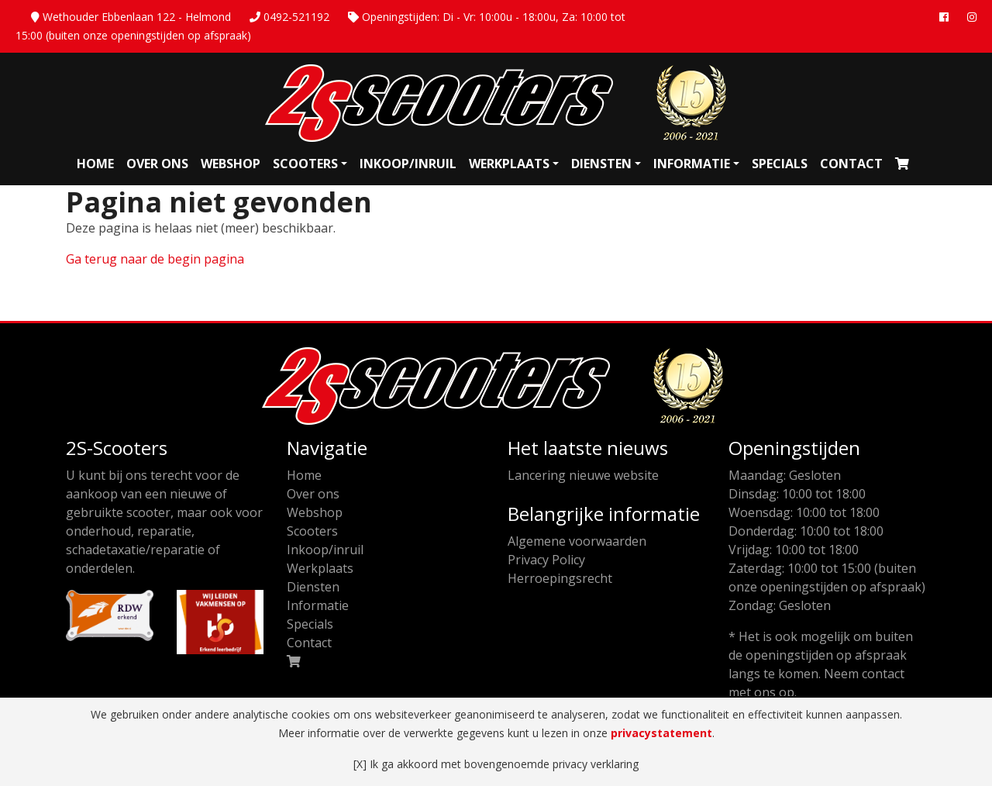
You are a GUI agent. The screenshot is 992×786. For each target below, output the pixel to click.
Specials (780, 163)
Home (95, 163)
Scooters (305, 163)
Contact (851, 163)
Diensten (601, 163)
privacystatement (661, 733)
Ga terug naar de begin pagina (155, 258)
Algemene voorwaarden (577, 541)
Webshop (230, 163)
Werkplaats (509, 163)
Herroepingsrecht (560, 578)
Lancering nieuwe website (583, 475)
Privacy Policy (546, 559)
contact (883, 673)
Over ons (157, 163)
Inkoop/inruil (408, 163)
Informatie (691, 163)
